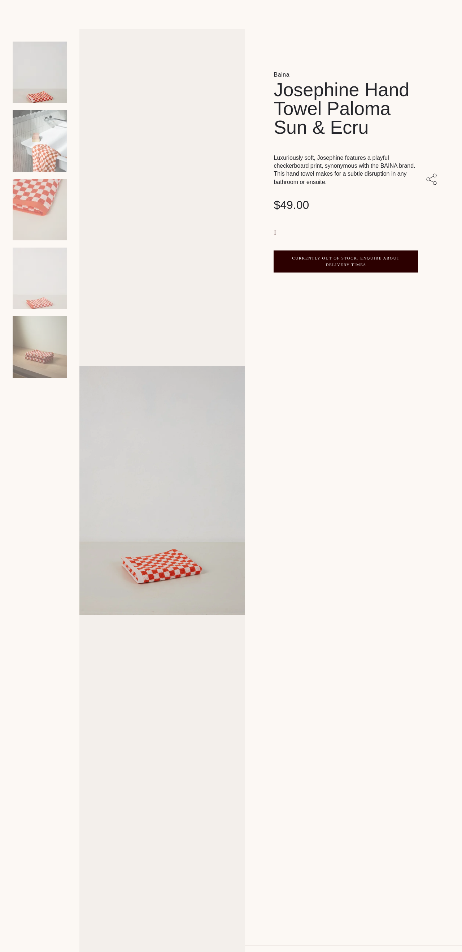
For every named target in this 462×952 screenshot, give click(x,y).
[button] (276, 232)
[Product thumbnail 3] (40, 278)
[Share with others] (433, 180)
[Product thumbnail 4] (40, 347)
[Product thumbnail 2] (40, 209)
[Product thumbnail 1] (40, 141)
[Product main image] (40, 72)
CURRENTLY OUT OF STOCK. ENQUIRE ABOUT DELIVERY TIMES (346, 261)
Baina (281, 75)
